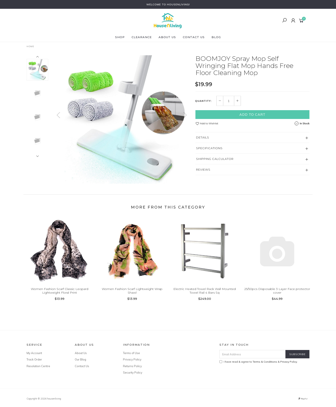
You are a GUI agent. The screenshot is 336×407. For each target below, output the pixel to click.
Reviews (203, 169)
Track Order (34, 359)
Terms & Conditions (265, 361)
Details (202, 137)
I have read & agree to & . (258, 361)
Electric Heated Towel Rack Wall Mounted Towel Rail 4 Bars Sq (204, 294)
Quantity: (203, 101)
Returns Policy (132, 366)
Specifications (209, 148)
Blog (216, 37)
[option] (122, 119)
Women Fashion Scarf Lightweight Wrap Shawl (132, 294)
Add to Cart (252, 114)
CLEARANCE (142, 37)
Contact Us (194, 37)
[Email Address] (252, 354)
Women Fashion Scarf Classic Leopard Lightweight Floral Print (59, 294)
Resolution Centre (38, 366)
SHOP (120, 37)
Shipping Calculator (215, 159)
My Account (34, 353)
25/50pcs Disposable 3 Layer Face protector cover (277, 294)
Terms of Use (131, 353)
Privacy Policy (132, 359)
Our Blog (80, 359)
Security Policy (132, 372)
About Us (167, 37)
